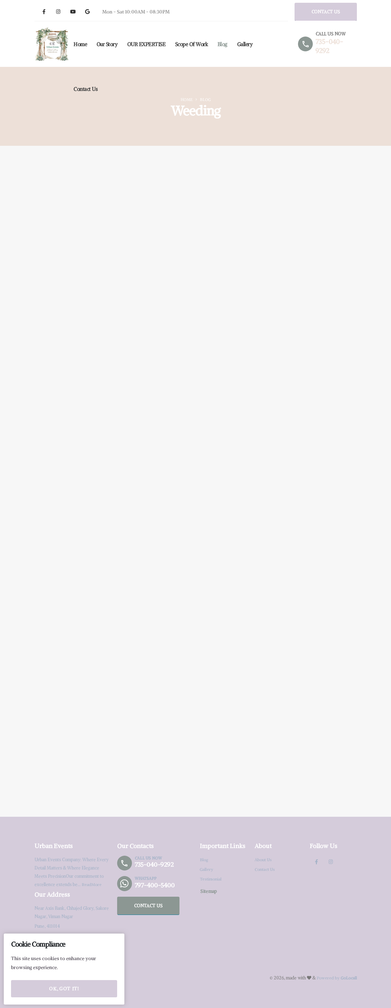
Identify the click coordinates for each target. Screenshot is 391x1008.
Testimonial (211, 879)
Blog (222, 44)
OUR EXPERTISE (146, 44)
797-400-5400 (156, 885)
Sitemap (208, 891)
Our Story (107, 44)
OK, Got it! (64, 989)
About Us (264, 859)
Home (80, 44)
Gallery (245, 44)
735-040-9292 (156, 865)
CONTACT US (325, 11)
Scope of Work (191, 44)
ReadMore (92, 884)
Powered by (336, 977)
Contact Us (85, 89)
